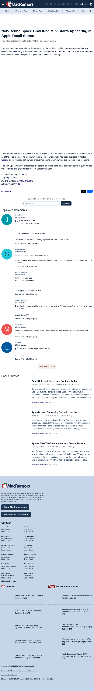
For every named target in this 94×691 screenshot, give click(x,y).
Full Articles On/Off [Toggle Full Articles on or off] (21, 679)
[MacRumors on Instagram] (46, 4)
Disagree (34, 243)
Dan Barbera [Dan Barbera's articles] (5, 563)
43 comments (6, 191)
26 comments (51, 402)
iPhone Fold (37, 11)
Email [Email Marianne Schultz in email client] (26, 559)
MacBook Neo (54, 11)
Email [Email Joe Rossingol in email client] (26, 540)
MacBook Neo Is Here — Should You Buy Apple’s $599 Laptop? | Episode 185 (76, 641)
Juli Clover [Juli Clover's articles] (5, 536)
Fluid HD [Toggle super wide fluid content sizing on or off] (37, 679)
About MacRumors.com (15, 506)
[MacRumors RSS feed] (72, 4)
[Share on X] (83, 191)
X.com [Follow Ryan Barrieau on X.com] (31, 568)
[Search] (86, 4)
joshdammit (20, 215)
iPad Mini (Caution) (24, 181)
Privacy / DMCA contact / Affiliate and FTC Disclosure (19, 671)
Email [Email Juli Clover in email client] (3, 540)
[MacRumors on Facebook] (50, 4)
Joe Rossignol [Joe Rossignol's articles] (29, 536)
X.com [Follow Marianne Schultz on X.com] (31, 559)
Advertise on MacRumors (16, 514)
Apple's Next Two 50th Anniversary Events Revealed (60, 443)
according (17, 51)
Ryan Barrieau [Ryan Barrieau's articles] (29, 563)
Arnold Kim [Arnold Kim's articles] (5, 526)
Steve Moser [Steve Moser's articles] (5, 573)
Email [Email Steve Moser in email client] (3, 577)
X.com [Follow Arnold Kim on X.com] (9, 531)
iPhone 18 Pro (21, 11)
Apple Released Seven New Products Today (56, 381)
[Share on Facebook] (90, 191)
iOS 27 (6, 11)
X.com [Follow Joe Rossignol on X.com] (31, 540)
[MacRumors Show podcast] (42, 4)
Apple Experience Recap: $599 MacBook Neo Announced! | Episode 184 (76, 656)
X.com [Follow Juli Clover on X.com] (9, 540)
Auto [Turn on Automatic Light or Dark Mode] (43, 679)
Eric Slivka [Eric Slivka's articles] (27, 526)
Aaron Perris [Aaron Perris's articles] (28, 573)
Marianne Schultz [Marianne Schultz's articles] (30, 554)
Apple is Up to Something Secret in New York (57, 412)
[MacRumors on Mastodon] (59, 4)
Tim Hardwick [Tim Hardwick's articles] (28, 545)
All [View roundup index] (91, 11)
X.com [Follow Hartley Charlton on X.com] (9, 559)
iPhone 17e (70, 11)
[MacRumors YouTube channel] (63, 4)
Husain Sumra (49, 41)
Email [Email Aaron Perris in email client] (26, 577)
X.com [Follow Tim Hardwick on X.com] (31, 549)
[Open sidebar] (91, 4)
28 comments (51, 433)
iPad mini (23, 174)
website (4, 160)
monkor (18, 325)
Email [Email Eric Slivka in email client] (26, 531)
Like (28, 243)
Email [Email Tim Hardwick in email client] (26, 549)
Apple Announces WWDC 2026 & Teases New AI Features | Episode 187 (75, 611)
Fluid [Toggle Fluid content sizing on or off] (31, 679)
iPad (18, 184)
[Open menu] (3, 4)
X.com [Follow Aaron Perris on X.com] (31, 577)
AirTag (83, 11)
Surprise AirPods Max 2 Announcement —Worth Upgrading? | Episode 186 (77, 626)
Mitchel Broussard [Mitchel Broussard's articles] (8, 545)
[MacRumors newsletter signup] (76, 4)
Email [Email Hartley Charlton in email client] (3, 559)
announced (60, 51)
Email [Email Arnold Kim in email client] (3, 531)
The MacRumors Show (67, 586)
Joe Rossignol (73, 384)
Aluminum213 (21, 272)
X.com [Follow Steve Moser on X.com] (9, 577)
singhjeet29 (20, 249)
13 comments (51, 464)
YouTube (10, 586)
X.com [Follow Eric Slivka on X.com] (31, 531)
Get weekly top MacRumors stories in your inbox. (47, 199)
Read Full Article (38, 402)
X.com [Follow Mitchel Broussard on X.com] (9, 549)
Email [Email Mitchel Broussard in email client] (3, 549)
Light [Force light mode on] (48, 679)
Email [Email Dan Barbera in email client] (3, 568)
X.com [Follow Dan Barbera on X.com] (9, 568)
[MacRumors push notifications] (67, 4)
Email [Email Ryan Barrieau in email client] (26, 568)
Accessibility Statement (9, 675)
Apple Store (11, 177)
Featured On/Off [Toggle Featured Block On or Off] (7, 679)
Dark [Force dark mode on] (52, 679)
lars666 (18, 343)
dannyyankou (21, 300)
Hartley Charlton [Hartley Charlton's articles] (7, 554)
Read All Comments (47, 366)
